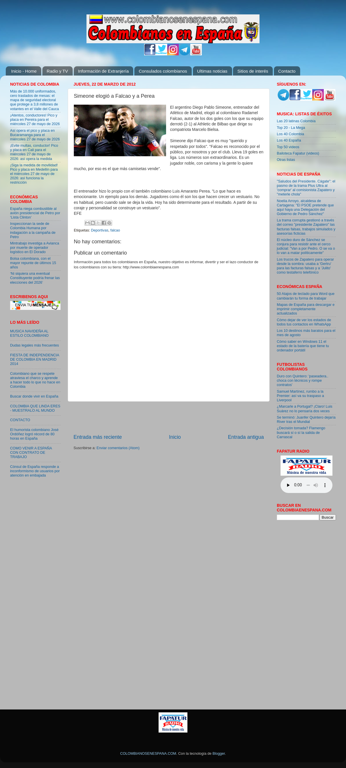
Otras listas (286, 160)
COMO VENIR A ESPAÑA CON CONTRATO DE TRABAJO (31, 452)
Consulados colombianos (163, 71)
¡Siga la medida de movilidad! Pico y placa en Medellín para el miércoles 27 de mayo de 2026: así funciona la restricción (34, 174)
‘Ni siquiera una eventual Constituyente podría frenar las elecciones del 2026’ (35, 278)
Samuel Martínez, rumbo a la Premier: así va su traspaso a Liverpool (300, 395)
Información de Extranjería (103, 71)
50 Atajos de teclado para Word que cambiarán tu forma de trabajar (305, 296)
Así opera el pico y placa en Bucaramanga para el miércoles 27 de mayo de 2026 (35, 135)
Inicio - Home (24, 71)
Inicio (175, 437)
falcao (115, 230)
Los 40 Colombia (290, 134)
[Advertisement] (168, 417)
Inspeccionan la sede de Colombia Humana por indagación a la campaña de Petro (33, 230)
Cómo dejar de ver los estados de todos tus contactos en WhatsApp (304, 322)
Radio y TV (57, 71)
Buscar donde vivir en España (34, 396)
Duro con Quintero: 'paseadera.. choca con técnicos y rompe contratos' (302, 380)
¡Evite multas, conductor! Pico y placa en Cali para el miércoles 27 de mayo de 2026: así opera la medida (34, 152)
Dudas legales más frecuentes (34, 345)
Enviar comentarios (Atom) (118, 448)
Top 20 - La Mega (291, 128)
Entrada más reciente (98, 437)
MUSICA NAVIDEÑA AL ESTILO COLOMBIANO (29, 333)
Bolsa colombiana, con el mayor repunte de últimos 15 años (33, 263)
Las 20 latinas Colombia (296, 121)
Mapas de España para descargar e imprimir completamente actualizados (305, 309)
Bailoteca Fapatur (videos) (298, 153)
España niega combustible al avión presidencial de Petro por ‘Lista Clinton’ (35, 213)
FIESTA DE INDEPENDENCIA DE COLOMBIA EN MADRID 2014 (34, 359)
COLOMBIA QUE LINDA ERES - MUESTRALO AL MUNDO (35, 408)
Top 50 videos (288, 147)
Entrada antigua (246, 437)
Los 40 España (289, 140)
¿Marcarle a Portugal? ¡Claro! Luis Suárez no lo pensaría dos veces (304, 408)
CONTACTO (20, 420)
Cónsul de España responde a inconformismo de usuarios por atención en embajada (35, 471)
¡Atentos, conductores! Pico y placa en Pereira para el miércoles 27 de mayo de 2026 (35, 119)
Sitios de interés (252, 71)
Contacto (287, 71)
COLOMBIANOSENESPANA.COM (148, 754)
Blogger (219, 754)
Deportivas (99, 230)
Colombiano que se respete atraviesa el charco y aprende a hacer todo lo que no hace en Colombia (35, 380)
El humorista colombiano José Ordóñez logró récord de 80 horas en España (34, 434)
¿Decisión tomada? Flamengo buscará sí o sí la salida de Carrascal (301, 432)
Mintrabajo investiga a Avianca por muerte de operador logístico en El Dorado (34, 247)
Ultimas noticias (212, 71)
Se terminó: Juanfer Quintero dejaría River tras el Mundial (306, 419)
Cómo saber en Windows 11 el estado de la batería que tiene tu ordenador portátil (303, 346)
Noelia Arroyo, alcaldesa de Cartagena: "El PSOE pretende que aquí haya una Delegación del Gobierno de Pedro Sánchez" (305, 207)
